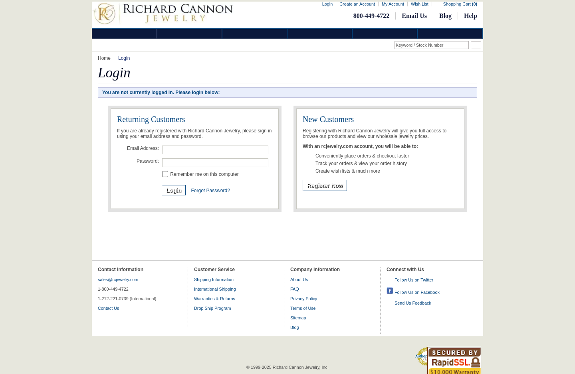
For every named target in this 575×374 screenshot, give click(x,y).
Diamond (124, 34)
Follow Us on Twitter (414, 280)
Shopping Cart (460, 4)
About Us (299, 279)
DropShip (450, 34)
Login (327, 4)
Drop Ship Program (212, 308)
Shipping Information (214, 279)
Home (104, 58)
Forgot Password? (210, 190)
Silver (254, 34)
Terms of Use (303, 308)
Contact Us (108, 308)
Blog (445, 15)
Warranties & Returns (214, 298)
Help (470, 15)
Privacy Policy (303, 298)
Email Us (414, 15)
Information (385, 34)
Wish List (419, 4)
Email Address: (143, 148)
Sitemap (298, 317)
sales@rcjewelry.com (118, 279)
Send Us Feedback (413, 303)
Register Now (325, 185)
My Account (393, 4)
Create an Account (357, 4)
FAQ (294, 289)
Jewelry (320, 34)
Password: (148, 161)
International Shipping (215, 289)
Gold (189, 34)
